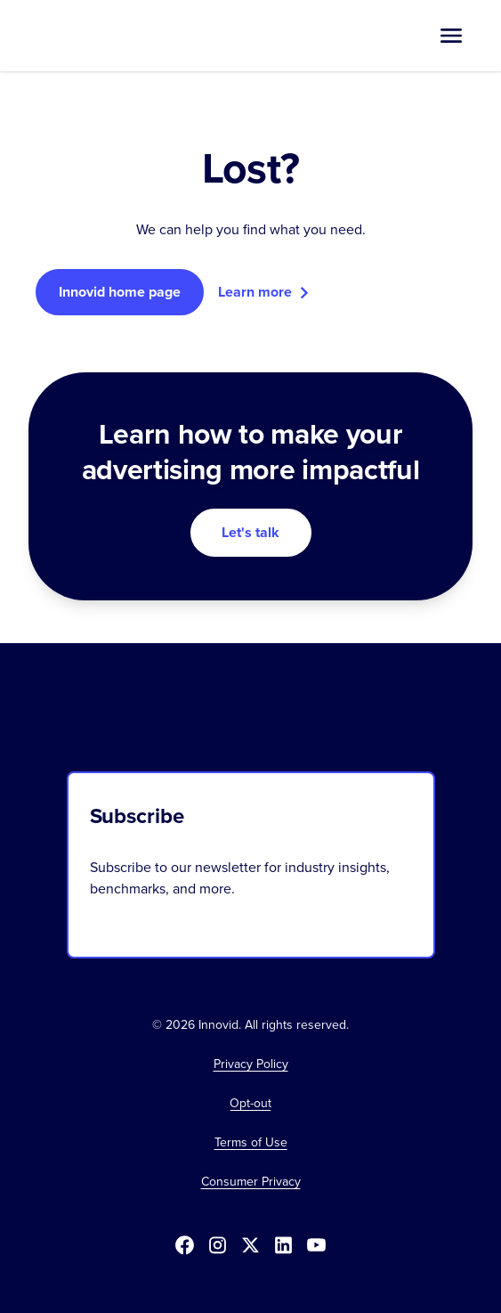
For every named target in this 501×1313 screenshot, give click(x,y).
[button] (451, 35)
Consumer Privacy (251, 1182)
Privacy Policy (251, 1064)
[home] (94, 35)
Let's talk (250, 532)
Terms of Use (250, 1143)
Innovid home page (120, 291)
